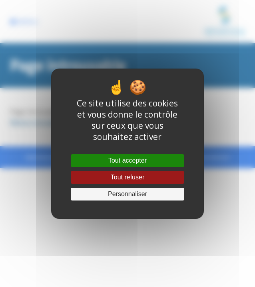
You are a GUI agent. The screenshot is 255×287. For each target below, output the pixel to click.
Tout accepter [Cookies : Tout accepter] (127, 160)
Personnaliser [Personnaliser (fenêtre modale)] (127, 194)
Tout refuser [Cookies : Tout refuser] (127, 177)
